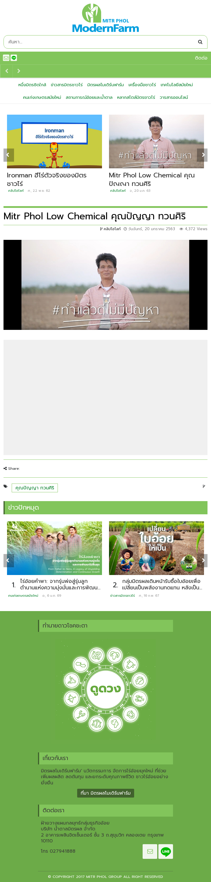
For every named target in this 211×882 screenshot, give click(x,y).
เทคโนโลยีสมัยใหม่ (177, 85)
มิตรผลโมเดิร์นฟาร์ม (105, 85)
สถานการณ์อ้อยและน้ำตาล (89, 97)
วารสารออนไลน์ (174, 97)
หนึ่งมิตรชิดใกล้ (32, 85)
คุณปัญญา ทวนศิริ (34, 487)
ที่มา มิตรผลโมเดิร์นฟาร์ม (106, 793)
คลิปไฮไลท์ (16, 190)
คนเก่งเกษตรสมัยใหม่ (42, 97)
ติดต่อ (201, 58)
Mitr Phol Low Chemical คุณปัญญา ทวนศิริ (152, 179)
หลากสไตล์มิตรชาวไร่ (136, 97)
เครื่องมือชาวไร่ (142, 85)
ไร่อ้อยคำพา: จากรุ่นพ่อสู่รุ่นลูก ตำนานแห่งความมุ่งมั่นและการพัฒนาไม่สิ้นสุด (60, 587)
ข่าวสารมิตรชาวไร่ (67, 85)
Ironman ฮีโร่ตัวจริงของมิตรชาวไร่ (47, 179)
